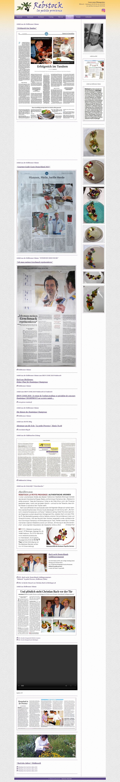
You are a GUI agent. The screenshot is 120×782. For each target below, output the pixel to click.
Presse (69, 17)
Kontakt (78, 17)
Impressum (64, 778)
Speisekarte (30, 17)
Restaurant (19, 17)
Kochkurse (41, 17)
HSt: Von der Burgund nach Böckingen (28, 640)
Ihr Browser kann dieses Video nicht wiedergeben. (47, 667)
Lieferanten (88, 17)
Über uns (60, 17)
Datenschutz (69, 778)
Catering (51, 17)
